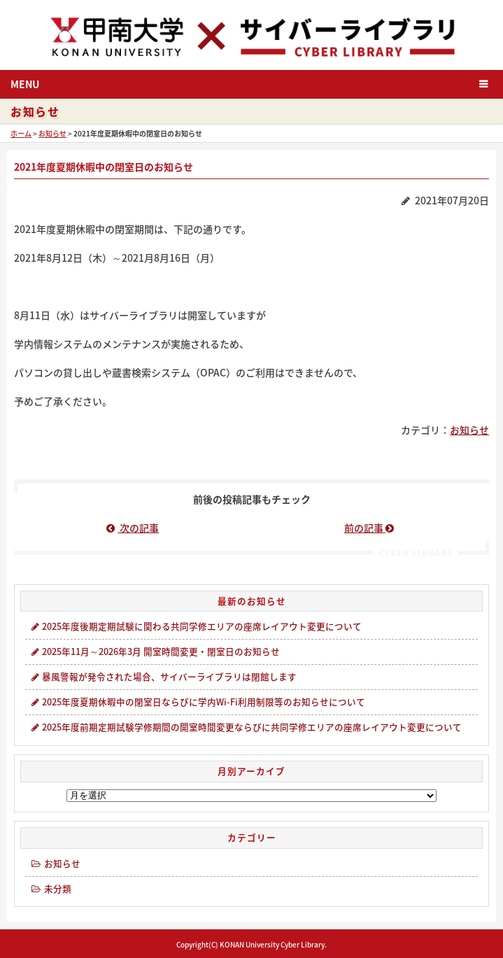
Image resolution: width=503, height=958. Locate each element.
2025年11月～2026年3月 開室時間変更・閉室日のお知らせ (154, 651)
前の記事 (370, 528)
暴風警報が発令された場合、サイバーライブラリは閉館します (163, 676)
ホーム (20, 133)
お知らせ (52, 133)
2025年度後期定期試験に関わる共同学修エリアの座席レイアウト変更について (195, 626)
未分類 (50, 888)
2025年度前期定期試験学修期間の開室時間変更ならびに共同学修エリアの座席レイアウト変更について (245, 726)
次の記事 (132, 528)
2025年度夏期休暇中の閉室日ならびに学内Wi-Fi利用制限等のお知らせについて (197, 701)
